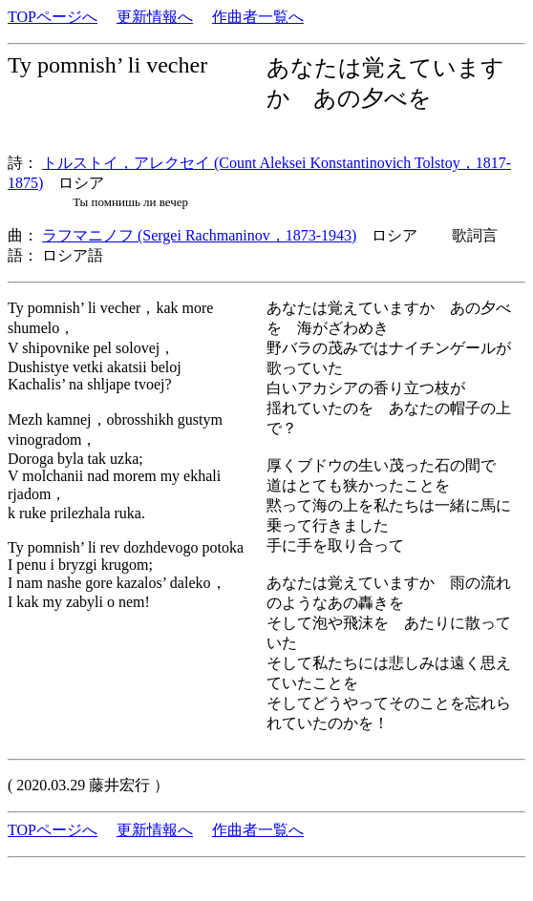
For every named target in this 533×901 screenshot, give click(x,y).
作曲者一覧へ (258, 17)
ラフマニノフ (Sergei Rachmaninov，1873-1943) (199, 235)
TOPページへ (52, 17)
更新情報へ (155, 17)
